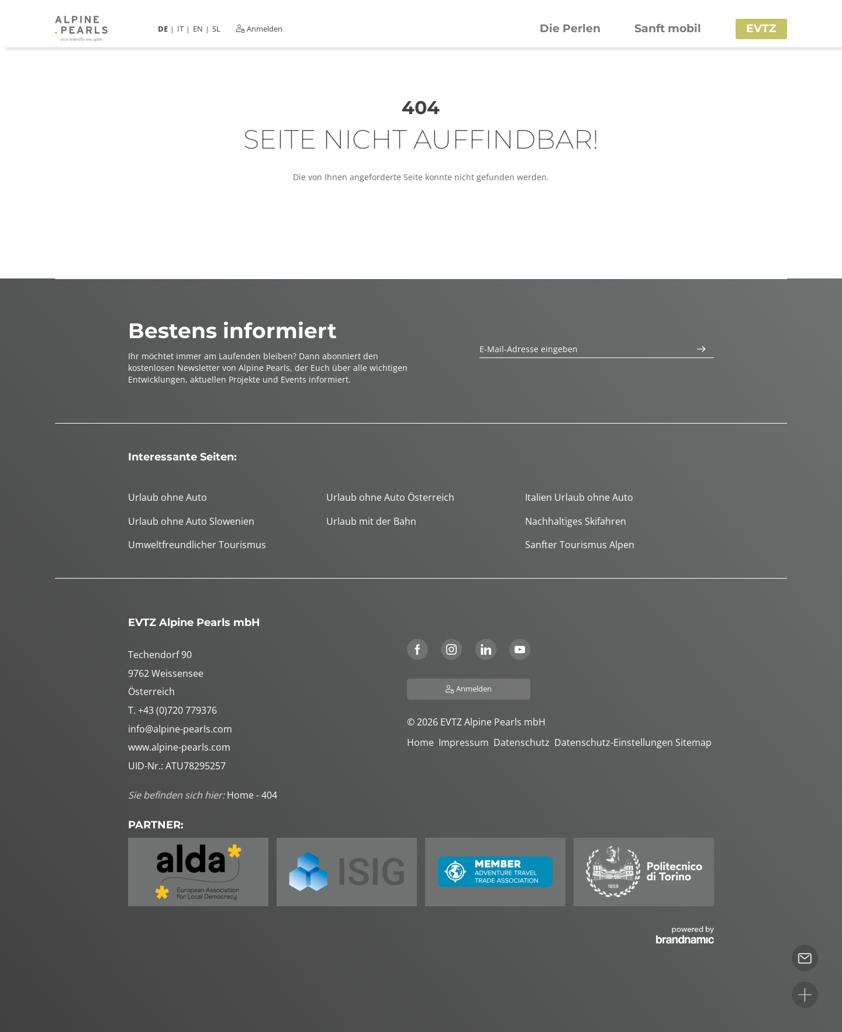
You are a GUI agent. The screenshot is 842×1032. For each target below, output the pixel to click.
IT (180, 29)
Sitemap (694, 742)
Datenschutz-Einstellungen (614, 742)
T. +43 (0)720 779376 (172, 710)
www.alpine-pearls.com (179, 747)
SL (216, 29)
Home (423, 742)
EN (198, 29)
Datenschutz (524, 742)
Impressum (466, 742)
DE (163, 29)
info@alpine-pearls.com (180, 729)
